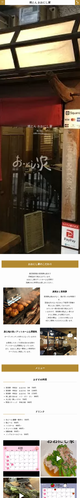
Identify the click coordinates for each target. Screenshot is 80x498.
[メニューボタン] (2, 2)
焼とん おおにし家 (40, 2)
